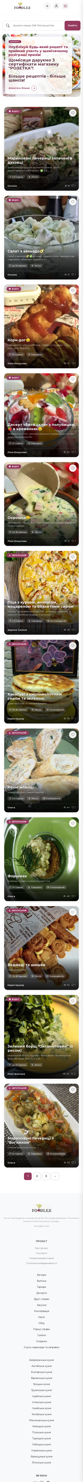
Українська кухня (41, 1450)
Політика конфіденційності (41, 1263)
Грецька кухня (41, 1384)
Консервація (41, 1311)
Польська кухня (41, 1432)
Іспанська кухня (41, 1402)
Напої (41, 1317)
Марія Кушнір (16, 718)
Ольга (11, 807)
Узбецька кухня (41, 1444)
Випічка (41, 1280)
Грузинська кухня (41, 1390)
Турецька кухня (41, 1438)
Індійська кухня (41, 1396)
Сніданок (41, 1341)
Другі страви (41, 1299)
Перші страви (41, 1329)
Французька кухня (41, 1456)
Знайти (72, 25)
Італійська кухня (41, 1408)
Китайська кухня (41, 1414)
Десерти (41, 1293)
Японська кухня (41, 1462)
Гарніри (41, 1286)
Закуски (41, 1305)
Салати (41, 1335)
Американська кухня (41, 1360)
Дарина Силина (17, 629)
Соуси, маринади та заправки (41, 1347)
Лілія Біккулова (17, 363)
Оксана (12, 185)
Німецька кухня (41, 1426)
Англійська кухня (42, 1366)
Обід (41, 1323)
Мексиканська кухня (41, 1420)
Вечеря (41, 1274)
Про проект (41, 1248)
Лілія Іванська (16, 1074)
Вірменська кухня (41, 1378)
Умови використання (41, 1258)
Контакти (41, 1253)
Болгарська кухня (41, 1372)
